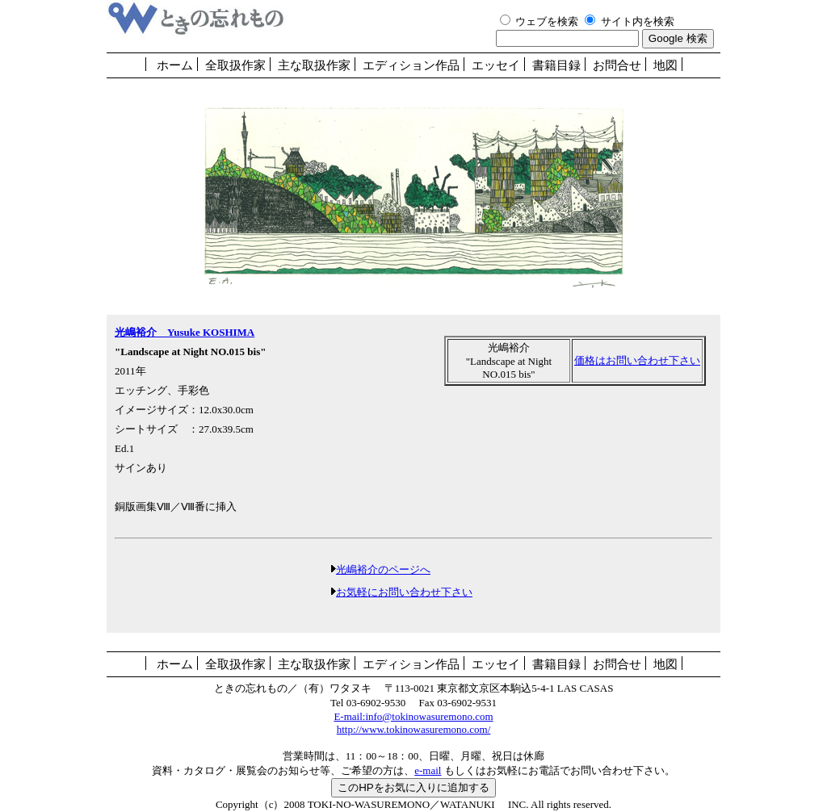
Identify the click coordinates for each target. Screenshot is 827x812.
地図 (665, 65)
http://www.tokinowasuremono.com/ (414, 729)
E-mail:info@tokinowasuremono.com (413, 716)
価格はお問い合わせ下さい (637, 360)
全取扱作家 (235, 65)
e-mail (427, 770)
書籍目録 (556, 65)
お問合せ (617, 65)
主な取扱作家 (314, 65)
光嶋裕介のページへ (383, 569)
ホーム (175, 65)
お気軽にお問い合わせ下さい (404, 592)
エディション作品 (411, 65)
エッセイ (496, 65)
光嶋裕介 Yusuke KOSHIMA (184, 332)
